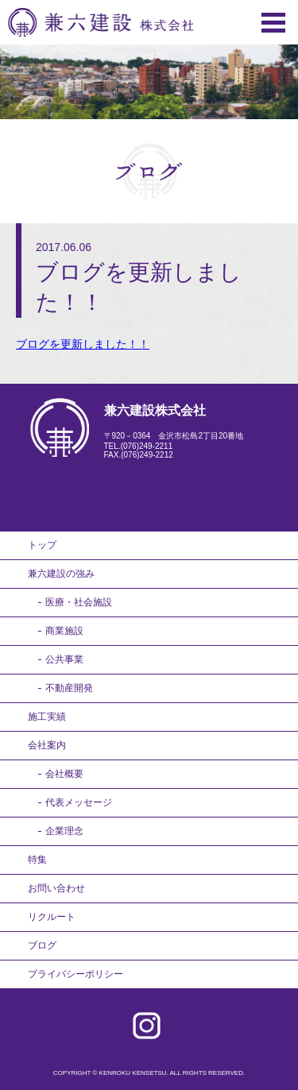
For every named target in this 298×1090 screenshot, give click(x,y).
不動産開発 (69, 688)
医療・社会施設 (78, 602)
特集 (37, 859)
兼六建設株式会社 (100, 22)
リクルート (51, 916)
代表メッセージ (78, 802)
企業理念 (64, 831)
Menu (273, 23)
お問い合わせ (56, 888)
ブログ (42, 945)
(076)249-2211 (147, 446)
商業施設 (64, 630)
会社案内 (47, 745)
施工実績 (47, 716)
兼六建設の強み (61, 573)
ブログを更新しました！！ (82, 344)
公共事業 (64, 659)
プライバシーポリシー (75, 974)
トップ (42, 545)
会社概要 (64, 773)
